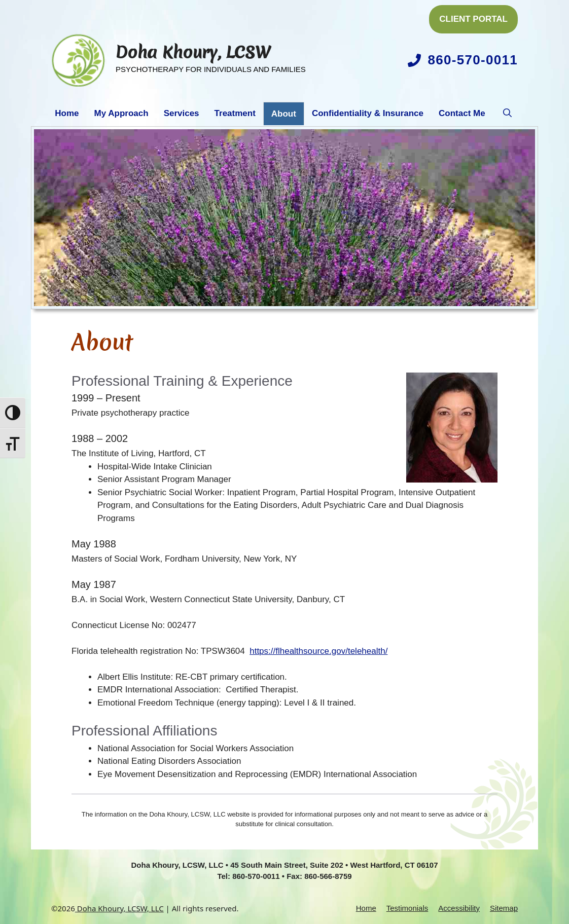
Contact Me (462, 113)
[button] (507, 113)
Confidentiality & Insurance (367, 113)
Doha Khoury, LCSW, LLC (119, 908)
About (283, 114)
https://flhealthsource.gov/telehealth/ (318, 651)
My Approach (121, 113)
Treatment (235, 113)
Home (67, 113)
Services (181, 113)
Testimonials (407, 908)
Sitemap (504, 908)
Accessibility (459, 908)
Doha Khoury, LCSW (193, 52)
